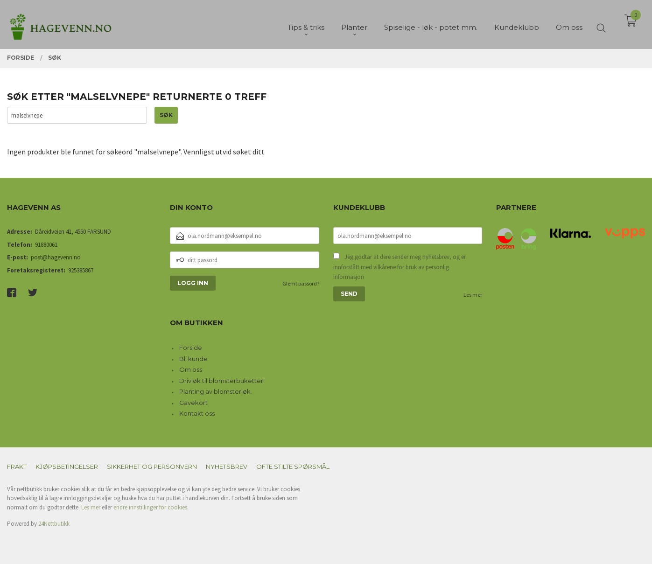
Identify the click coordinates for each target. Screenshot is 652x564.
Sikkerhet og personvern (152, 466)
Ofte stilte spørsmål (293, 466)
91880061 (46, 245)
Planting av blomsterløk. (215, 391)
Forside (190, 347)
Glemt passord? (300, 283)
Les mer (472, 294)
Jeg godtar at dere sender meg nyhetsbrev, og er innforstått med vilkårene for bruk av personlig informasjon (399, 267)
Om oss (190, 369)
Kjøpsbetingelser (66, 466)
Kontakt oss (197, 413)
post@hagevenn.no (56, 257)
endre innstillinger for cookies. (151, 507)
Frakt (17, 466)
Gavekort (193, 402)
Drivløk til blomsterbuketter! (222, 380)
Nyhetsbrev (226, 466)
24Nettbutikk (54, 524)
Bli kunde (193, 358)
